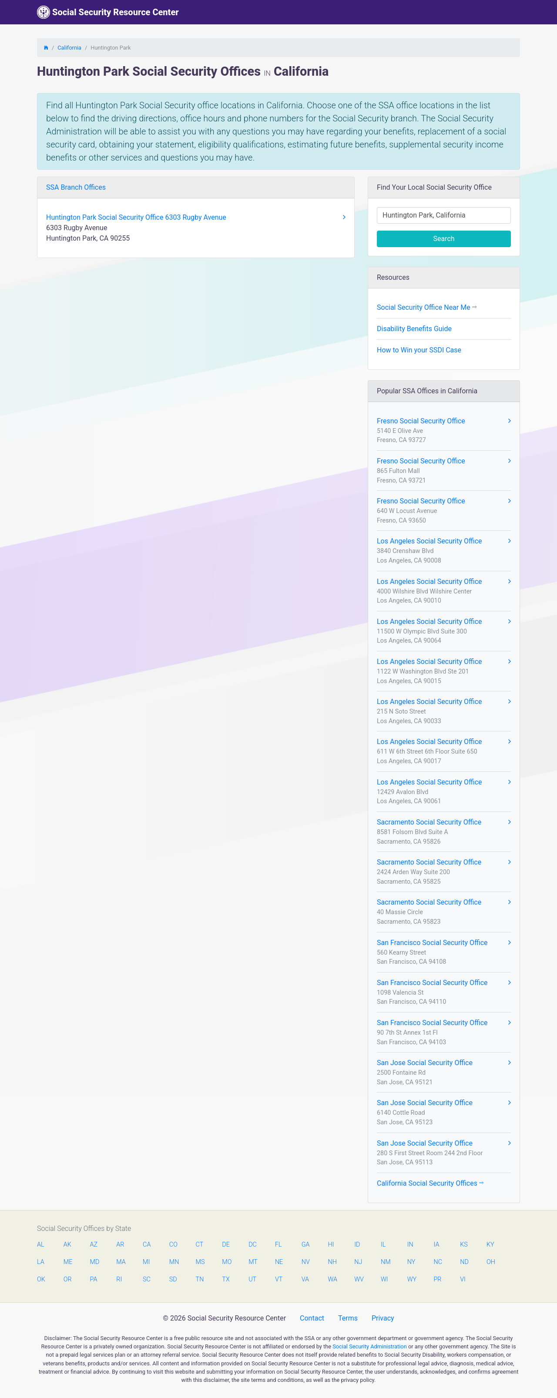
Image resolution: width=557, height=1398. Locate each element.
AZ (94, 1244)
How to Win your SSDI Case (419, 350)
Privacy (383, 1318)
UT (252, 1279)
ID (357, 1244)
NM (385, 1262)
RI (119, 1279)
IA (436, 1244)
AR (120, 1244)
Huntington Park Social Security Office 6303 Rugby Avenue (196, 217)
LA (40, 1262)
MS (200, 1262)
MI (146, 1262)
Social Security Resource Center (108, 12)
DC (252, 1244)
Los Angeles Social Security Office (444, 541)
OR (68, 1279)
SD (173, 1279)
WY (411, 1279)
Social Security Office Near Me (426, 307)
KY (490, 1244)
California (69, 47)
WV (358, 1279)
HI (331, 1244)
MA (120, 1262)
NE (279, 1262)
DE (226, 1244)
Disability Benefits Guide (414, 329)
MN (173, 1262)
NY (411, 1262)
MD (94, 1262)
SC (147, 1279)
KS (464, 1244)
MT (252, 1262)
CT (200, 1244)
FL (278, 1244)
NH (332, 1262)
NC (437, 1262)
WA (332, 1279)
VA (305, 1279)
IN (410, 1244)
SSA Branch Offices (76, 187)
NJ (358, 1262)
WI (384, 1279)
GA (306, 1244)
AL (40, 1244)
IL (383, 1244)
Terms (348, 1318)
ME (68, 1262)
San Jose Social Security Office (444, 1063)
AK (67, 1244)
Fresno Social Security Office (444, 421)
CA (147, 1244)
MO (226, 1262)
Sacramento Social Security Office (444, 822)
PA (93, 1279)
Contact (312, 1318)
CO (173, 1244)
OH (491, 1262)
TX (225, 1279)
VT (278, 1279)
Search (443, 239)
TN (200, 1279)
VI (463, 1279)
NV (306, 1262)
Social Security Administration (369, 1346)
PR (437, 1279)
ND (464, 1262)
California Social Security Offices (430, 1183)
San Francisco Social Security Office (444, 943)
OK (41, 1279)
